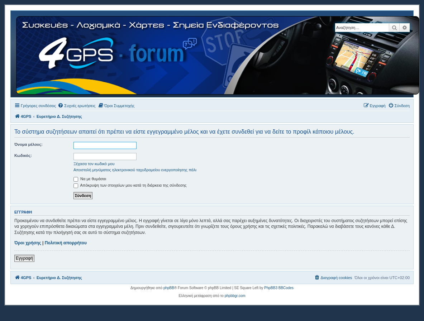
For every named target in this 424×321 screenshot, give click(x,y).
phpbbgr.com (235, 296)
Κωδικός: (23, 155)
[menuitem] (76, 105)
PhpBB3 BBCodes (279, 288)
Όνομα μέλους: (28, 144)
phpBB (168, 288)
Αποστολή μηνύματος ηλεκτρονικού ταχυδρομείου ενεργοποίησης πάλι (134, 170)
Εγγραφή (24, 258)
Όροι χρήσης (27, 242)
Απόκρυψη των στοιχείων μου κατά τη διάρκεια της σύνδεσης (130, 185)
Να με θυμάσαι (89, 179)
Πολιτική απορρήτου (66, 242)
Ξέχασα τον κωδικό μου (94, 164)
